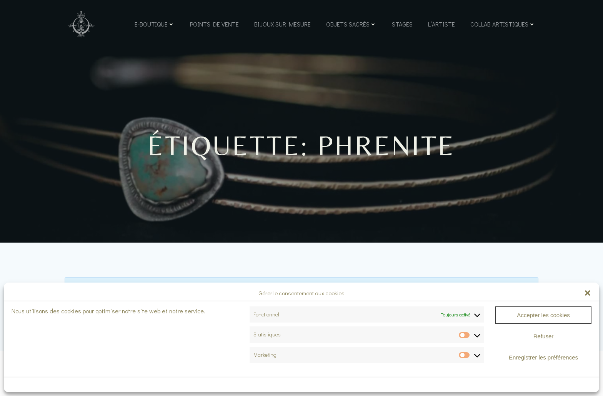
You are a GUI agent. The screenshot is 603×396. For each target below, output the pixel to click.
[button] (587, 293)
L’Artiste (441, 24)
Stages (402, 24)
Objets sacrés (351, 24)
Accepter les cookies (543, 315)
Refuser (543, 336)
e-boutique (155, 24)
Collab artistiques (502, 24)
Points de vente (214, 24)
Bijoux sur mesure (282, 24)
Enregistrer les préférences (543, 357)
